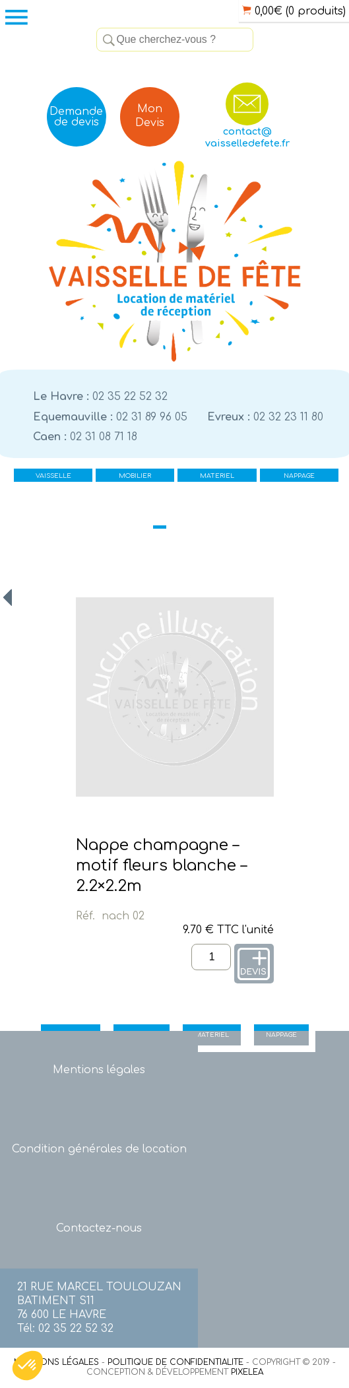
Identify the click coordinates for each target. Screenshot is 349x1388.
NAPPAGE (299, 476)
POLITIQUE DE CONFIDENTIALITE (175, 1362)
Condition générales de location (99, 1149)
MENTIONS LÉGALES (56, 1362)
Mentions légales (99, 1070)
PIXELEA (247, 1372)
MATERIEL (217, 476)
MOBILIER (135, 476)
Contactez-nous (99, 1228)
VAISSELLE (53, 476)
